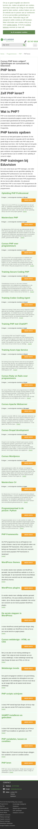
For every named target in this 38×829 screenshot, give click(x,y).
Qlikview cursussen (5, 814)
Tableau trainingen (5, 816)
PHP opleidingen (17, 810)
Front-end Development (6, 801)
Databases (16, 805)
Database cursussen (18, 812)
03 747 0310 (31, 41)
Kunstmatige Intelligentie (19, 803)
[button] (25, 27)
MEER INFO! (28, 199)
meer (24, 211)
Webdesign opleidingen (6, 823)
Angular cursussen (5, 818)
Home (2, 53)
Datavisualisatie (4, 807)
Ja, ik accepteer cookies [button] (19, 32)
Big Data (2, 805)
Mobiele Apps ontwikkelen (20, 808)
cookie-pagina (12, 25)
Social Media (3, 812)
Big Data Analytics (18, 801)
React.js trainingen (5, 820)
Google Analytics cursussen (7, 825)
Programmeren (12, 53)
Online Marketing (4, 810)
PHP (20, 53)
